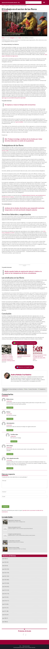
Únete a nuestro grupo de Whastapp (25, 343)
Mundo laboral (30, 528)
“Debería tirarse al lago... (14, 547)
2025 (5, 562)
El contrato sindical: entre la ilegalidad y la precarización (23, 355)
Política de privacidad (26, 646)
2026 (5, 558)
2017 (5, 590)
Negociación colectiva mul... (14, 520)
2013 (5, 604)
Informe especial (23, 528)
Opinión (7, 5)
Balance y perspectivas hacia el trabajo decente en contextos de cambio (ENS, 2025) (39, 357)
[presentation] (11, 502)
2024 (5, 565)
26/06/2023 (9, 447)
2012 (5, 607)
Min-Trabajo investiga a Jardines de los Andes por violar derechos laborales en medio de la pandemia (23, 140)
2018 (5, 586)
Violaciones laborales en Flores (24, 264)
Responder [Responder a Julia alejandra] (10, 430)
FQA (20, 646)
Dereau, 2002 (5, 150)
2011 (5, 611)
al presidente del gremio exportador (14, 98)
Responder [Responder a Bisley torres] (10, 407)
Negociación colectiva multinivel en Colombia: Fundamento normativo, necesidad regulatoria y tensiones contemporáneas (8, 357)
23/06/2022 (9, 401)
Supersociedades (19, 122)
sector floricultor (33, 389)
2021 (5, 576)
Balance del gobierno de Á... (14, 527)
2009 (5, 618)
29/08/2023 (13, 436)
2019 (5, 583)
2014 (5, 600)
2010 (5, 614)
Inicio (3, 5)
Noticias (22, 542)
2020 (5, 579)
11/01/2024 (9, 460)
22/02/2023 (9, 425)
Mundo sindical (29, 535)
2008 (5, 621)
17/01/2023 (9, 414)
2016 (5, 593)
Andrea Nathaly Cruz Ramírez (28, 37)
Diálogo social (22, 521)
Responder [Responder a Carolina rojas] (14, 441)
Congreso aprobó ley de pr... (14, 534)
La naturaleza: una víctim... (14, 540)
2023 (5, 569)
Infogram (24, 265)
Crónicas (24, 548)
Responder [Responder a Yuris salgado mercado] (10, 468)
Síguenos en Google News (24, 367)
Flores (26, 389)
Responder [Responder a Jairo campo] (10, 454)
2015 (5, 597)
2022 (5, 572)
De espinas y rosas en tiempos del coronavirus (20, 105)
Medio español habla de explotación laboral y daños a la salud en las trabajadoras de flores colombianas (23, 272)
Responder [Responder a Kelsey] (10, 418)
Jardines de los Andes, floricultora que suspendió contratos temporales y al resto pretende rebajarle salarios (24, 209)
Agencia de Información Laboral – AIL (11, 2)
